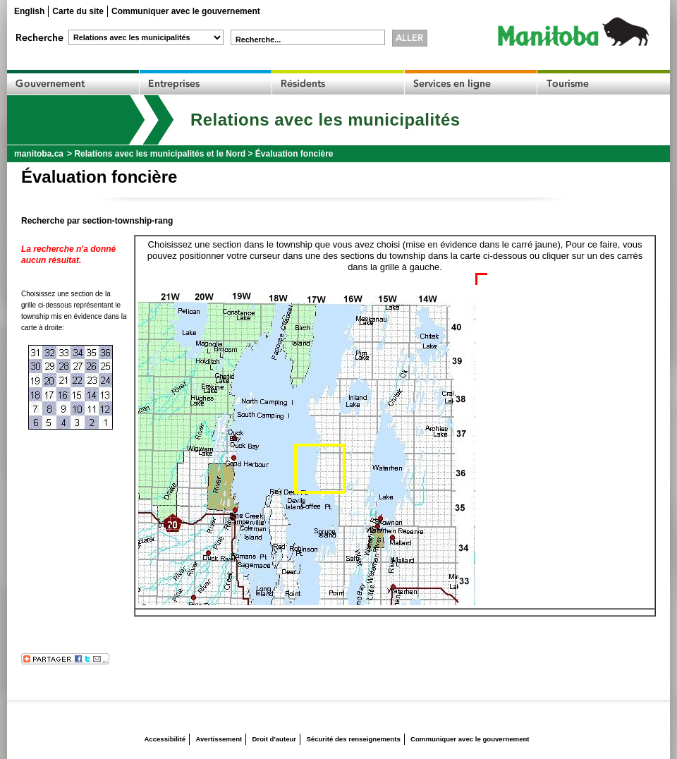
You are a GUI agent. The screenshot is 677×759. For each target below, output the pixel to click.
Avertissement (218, 739)
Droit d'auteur (274, 739)
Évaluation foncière (294, 154)
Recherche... (258, 39)
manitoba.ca (38, 154)
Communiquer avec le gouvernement (185, 11)
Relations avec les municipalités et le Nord (159, 154)
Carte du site (78, 11)
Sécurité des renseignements (353, 739)
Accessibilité (164, 739)
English (29, 11)
